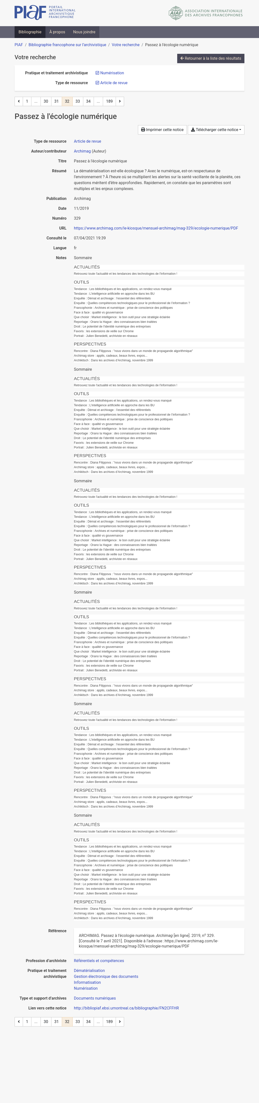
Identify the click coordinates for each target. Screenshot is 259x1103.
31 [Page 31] (56, 101)
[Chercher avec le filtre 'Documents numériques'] (95, 998)
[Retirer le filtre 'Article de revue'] (114, 82)
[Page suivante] (120, 101)
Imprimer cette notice (162, 129)
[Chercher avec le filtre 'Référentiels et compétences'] (99, 960)
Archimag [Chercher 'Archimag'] (82, 151)
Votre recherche (125, 44)
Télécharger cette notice (214, 129)
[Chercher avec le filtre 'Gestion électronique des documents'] (106, 976)
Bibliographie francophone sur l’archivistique (67, 44)
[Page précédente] (19, 101)
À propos (57, 32)
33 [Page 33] (78, 101)
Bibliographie (30, 32)
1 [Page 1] (27, 101)
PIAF (19, 44)
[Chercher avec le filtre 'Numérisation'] (86, 988)
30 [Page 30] (46, 101)
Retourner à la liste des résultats (210, 58)
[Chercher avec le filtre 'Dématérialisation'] (89, 970)
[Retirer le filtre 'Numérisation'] (112, 73)
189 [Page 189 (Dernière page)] (109, 101)
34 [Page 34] (88, 101)
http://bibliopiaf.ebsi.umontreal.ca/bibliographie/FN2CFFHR (126, 1008)
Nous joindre (84, 32)
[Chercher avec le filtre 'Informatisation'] (87, 982)
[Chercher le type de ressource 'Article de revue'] (87, 141)
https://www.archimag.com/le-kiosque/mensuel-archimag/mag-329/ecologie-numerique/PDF (156, 228)
